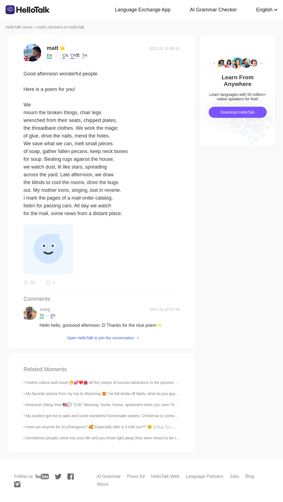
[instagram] (17, 484)
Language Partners (204, 476)
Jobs (234, 476)
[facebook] (70, 476)
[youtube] (42, 476)
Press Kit (136, 476)
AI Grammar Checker (213, 9)
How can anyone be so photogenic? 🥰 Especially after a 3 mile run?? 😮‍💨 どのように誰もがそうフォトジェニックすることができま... (141, 427)
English (264, 9)
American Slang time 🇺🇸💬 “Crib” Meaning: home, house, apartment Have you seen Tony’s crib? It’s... (113, 404)
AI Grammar (109, 476)
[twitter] (58, 477)
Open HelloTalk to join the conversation (100, 338)
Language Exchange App (143, 9)
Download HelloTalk (238, 112)
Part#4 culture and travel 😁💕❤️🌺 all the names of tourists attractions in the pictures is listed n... (110, 382)
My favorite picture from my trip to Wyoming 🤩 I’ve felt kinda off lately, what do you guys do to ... (108, 393)
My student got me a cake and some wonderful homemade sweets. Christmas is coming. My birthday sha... (117, 416)
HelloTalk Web (165, 476)
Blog (249, 476)
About (102, 484)
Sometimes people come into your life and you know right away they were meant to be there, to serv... (113, 438)
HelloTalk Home (19, 27)
